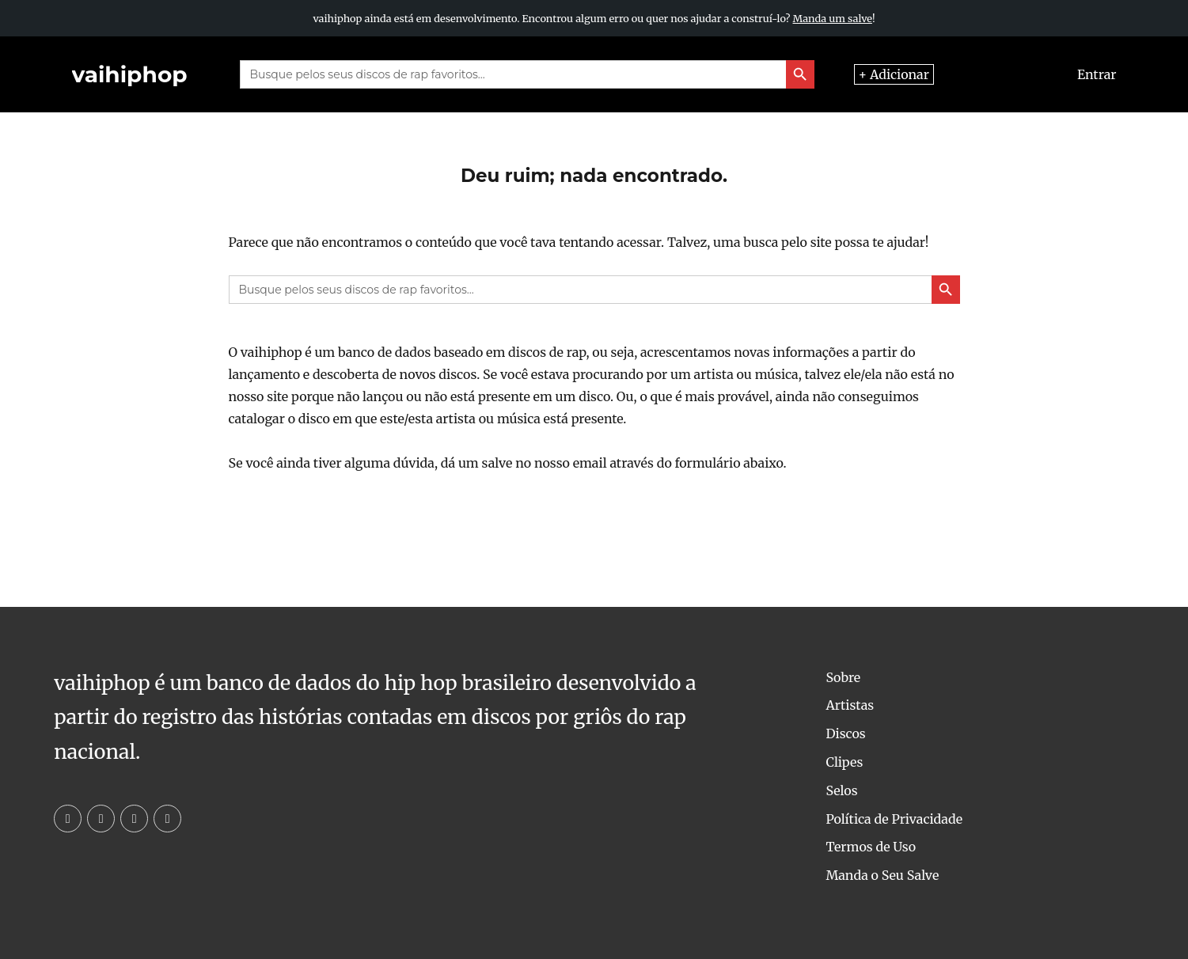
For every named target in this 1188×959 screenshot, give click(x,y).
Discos (845, 733)
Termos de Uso (871, 847)
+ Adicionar (894, 74)
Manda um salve (832, 18)
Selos (841, 790)
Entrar (1097, 74)
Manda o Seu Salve (882, 875)
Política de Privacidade (894, 819)
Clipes (844, 762)
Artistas (850, 705)
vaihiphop (130, 74)
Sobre (843, 677)
